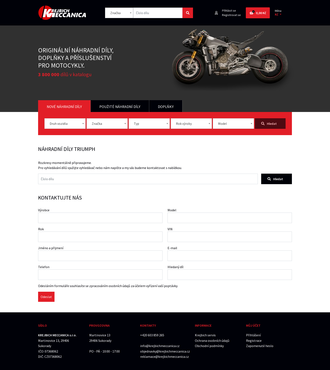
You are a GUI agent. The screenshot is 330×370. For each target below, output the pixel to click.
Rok (41, 229)
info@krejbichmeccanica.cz (160, 346)
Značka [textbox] (115, 13)
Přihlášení (253, 335)
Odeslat (46, 297)
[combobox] (119, 13)
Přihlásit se (229, 10)
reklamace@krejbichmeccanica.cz (164, 356)
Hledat (275, 179)
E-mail (172, 248)
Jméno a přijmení (50, 248)
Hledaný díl (176, 267)
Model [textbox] (222, 123)
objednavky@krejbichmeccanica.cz (165, 351)
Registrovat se (231, 15)
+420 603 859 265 (152, 335)
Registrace (254, 340)
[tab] (64, 106)
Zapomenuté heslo (259, 346)
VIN (170, 229)
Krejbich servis (205, 335)
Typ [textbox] (136, 123)
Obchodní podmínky (209, 346)
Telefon (43, 267)
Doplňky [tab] (166, 106)
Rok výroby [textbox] (184, 123)
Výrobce (43, 210)
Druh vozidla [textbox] (59, 123)
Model (172, 210)
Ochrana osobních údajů (212, 340)
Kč (277, 14)
